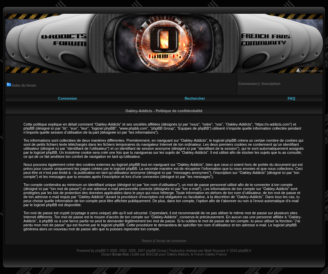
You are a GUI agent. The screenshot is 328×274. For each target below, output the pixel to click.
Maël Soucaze (214, 251)
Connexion (67, 98)
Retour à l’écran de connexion (164, 241)
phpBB (100, 251)
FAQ (291, 98)
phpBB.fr (244, 251)
